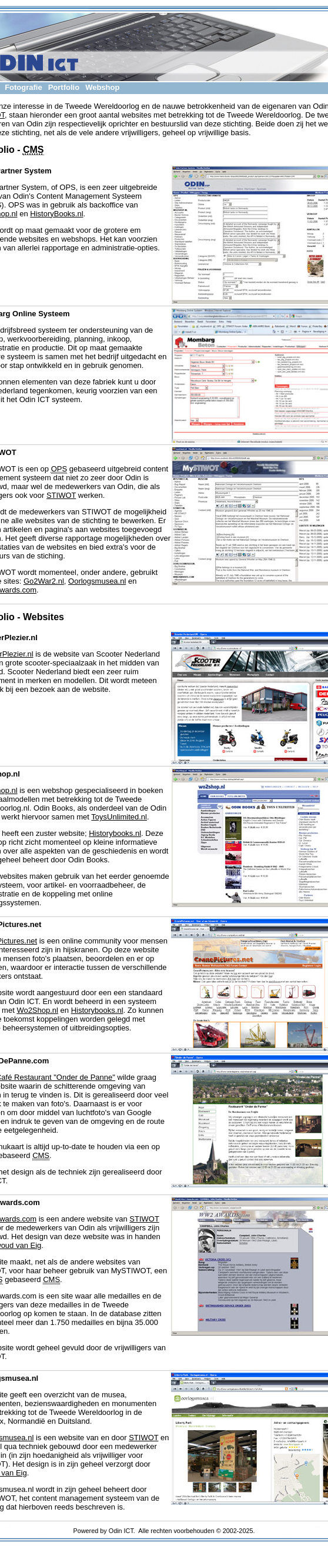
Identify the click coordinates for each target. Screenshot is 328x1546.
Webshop (102, 87)
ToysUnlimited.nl (119, 816)
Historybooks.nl (115, 833)
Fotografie (23, 87)
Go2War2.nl (44, 581)
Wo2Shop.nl (37, 1010)
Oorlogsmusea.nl (97, 581)
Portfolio (63, 87)
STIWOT (61, 495)
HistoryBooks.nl (56, 213)
